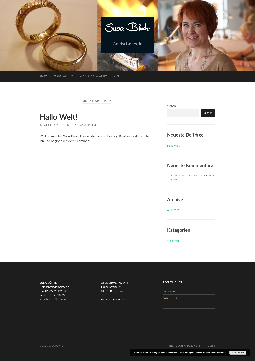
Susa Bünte (56, 345)
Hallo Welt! (59, 116)
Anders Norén (193, 345)
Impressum (169, 291)
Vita (116, 76)
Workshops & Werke (93, 76)
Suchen (171, 105)
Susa (66, 125)
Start (43, 76)
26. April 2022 (49, 125)
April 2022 (173, 210)
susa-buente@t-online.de (55, 299)
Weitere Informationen (216, 353)
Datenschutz (171, 298)
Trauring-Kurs (63, 76)
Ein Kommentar (85, 125)
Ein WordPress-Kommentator (187, 175)
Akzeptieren (238, 352)
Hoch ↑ (210, 345)
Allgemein (173, 240)
